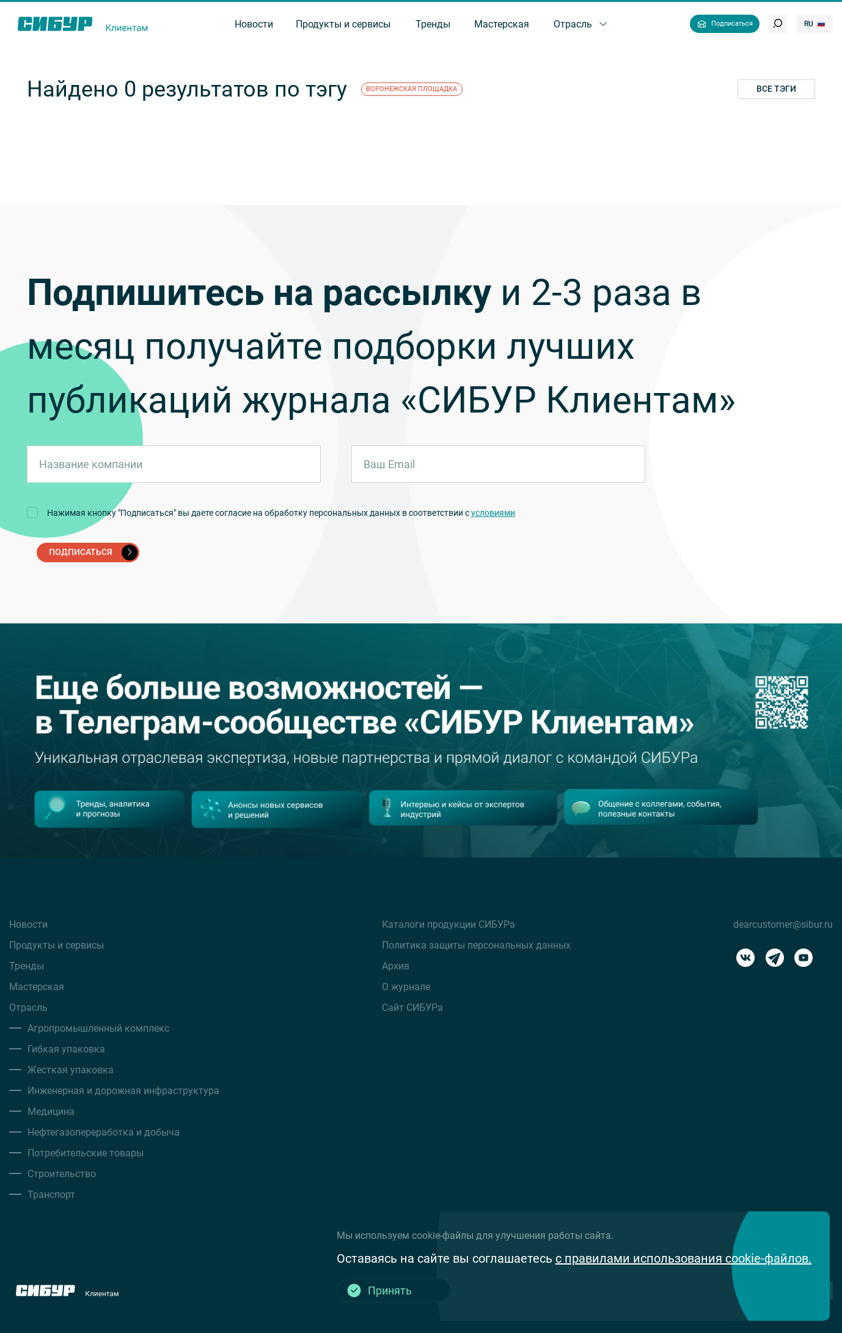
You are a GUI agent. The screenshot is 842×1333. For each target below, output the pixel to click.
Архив (395, 966)
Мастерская (36, 987)
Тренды (26, 966)
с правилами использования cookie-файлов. (683, 1258)
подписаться (93, 552)
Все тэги (776, 89)
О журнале (406, 987)
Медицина (51, 1111)
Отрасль (28, 1007)
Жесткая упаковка (70, 1070)
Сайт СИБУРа (412, 1007)
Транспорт (51, 1194)
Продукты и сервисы (56, 945)
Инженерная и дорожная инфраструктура (123, 1090)
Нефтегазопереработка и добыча (103, 1132)
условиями (493, 513)
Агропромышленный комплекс (98, 1028)
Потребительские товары (85, 1153)
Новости (28, 924)
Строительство (61, 1174)
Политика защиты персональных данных (476, 945)
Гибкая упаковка (66, 1049)
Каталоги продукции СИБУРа (448, 924)
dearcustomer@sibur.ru (783, 924)
